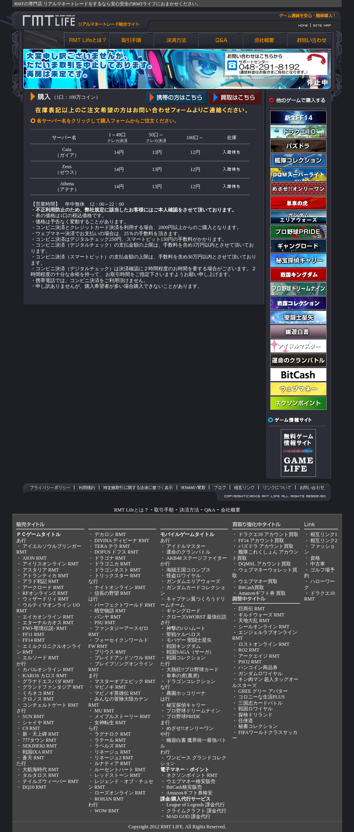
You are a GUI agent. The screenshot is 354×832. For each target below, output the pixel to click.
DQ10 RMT (34, 787)
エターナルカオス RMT (48, 622)
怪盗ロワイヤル (183, 575)
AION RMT (34, 558)
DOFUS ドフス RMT (116, 552)
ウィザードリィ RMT (45, 599)
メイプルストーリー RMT (122, 716)
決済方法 (189, 510)
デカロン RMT (110, 534)
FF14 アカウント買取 (261, 540)
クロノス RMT (38, 699)
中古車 (317, 564)
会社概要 (230, 510)
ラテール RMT (110, 740)
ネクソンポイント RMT (191, 775)
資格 (315, 558)
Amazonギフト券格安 (189, 793)
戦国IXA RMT (37, 752)
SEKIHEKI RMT (39, 746)
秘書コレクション (258, 726)
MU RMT (104, 711)
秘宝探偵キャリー (186, 705)
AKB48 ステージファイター (196, 558)
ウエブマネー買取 (258, 581)
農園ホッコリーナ (186, 693)
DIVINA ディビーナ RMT (121, 540)
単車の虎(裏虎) (182, 676)
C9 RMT (31, 728)
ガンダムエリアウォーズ (193, 581)
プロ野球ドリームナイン (193, 711)
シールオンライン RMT (263, 627)
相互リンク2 (323, 540)
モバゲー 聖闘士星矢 (189, 640)
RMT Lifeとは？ (131, 510)
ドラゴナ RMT (110, 558)
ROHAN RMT (109, 799)
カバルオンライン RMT (48, 669)
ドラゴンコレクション (190, 681)
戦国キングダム (183, 646)
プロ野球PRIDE (183, 716)
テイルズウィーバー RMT (50, 781)
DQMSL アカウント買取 (264, 564)
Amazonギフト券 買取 (262, 593)
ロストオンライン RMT (263, 644)
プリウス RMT (110, 652)
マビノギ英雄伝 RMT (117, 693)
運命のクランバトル (188, 552)
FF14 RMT (33, 640)
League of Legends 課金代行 (195, 805)
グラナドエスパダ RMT (48, 681)
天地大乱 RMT (254, 620)
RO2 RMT (249, 650)
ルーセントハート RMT (120, 769)
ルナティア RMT (112, 763)
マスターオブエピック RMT (124, 681)
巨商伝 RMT (251, 609)
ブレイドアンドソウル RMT (124, 658)
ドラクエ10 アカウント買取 (268, 534)
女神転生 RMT (110, 722)
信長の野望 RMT (112, 593)
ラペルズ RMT (110, 746)
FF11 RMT (33, 634)
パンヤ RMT (107, 617)
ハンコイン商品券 (258, 667)
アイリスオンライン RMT (50, 564)
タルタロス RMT (40, 775)
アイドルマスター (186, 546)
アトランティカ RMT (45, 575)
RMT (166, 827)
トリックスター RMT (117, 575)
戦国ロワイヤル (255, 709)
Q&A (209, 510)
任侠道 (245, 720)
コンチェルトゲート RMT (50, 705)
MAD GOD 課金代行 (188, 816)
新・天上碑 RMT (40, 734)
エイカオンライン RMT (48, 617)
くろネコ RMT (38, 693)
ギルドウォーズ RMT (261, 615)
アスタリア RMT (40, 570)
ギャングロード (183, 611)
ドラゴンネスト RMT (117, 570)
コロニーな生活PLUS (261, 697)
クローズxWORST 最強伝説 (196, 617)
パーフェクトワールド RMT (124, 605)
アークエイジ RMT (259, 656)
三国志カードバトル (260, 703)
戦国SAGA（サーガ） (190, 652)
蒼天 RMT (33, 758)
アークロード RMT (43, 587)
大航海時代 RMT (40, 769)
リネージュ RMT (112, 752)
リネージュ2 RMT (113, 758)
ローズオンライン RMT (120, 793)
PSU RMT (104, 622)
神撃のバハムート (186, 628)
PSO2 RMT (250, 662)
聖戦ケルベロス (183, 634)
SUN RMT (33, 716)
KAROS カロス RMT (44, 676)
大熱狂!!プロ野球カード (192, 669)
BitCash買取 (251, 587)
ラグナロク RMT (112, 734)
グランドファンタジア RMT (52, 687)
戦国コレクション (186, 658)
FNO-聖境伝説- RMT (44, 628)
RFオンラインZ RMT (45, 593)
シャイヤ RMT (38, 722)
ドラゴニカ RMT (112, 564)
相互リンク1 (323, 534)
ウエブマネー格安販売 (190, 781)
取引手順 (164, 510)
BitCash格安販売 (184, 787)
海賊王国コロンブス (188, 570)
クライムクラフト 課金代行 (196, 811)
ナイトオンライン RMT (120, 587)
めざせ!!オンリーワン (190, 728)
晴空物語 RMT (110, 611)
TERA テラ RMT (112, 546)
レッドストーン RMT (117, 775)
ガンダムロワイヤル (260, 673)
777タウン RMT (39, 740)
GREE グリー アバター (263, 691)
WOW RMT (106, 811)
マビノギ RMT (110, 687)
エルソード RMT (40, 658)
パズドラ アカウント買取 (266, 546)
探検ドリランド (255, 715)
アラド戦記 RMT (40, 581)
